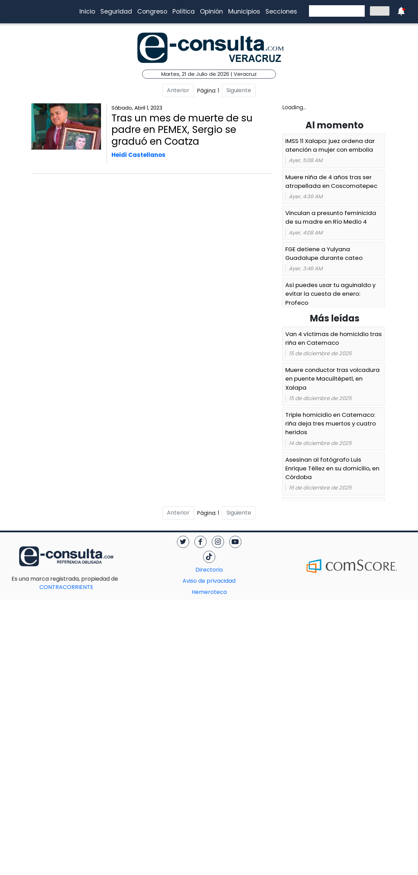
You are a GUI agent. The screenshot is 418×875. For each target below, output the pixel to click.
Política (183, 11)
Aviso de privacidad (209, 581)
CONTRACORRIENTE (80, 583)
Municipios (244, 11)
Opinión (211, 11)
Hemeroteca (209, 592)
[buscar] (336, 11)
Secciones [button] (281, 11)
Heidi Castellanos (138, 155)
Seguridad (116, 11)
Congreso (152, 11)
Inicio (87, 11)
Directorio (209, 570)
